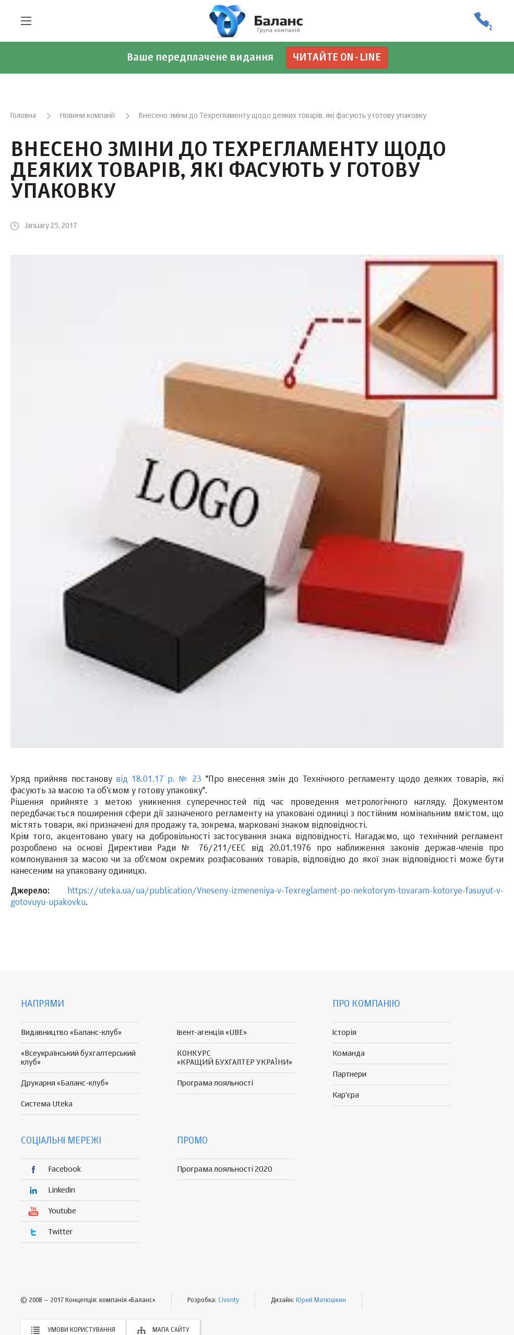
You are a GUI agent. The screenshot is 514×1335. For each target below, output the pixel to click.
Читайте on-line (337, 58)
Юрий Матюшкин (321, 1300)
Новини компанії (87, 116)
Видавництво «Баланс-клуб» (71, 1032)
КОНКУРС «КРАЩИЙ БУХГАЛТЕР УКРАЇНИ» (234, 1058)
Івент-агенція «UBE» (212, 1032)
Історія (344, 1032)
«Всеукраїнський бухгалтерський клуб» (78, 1058)
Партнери (349, 1074)
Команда (348, 1053)
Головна (23, 116)
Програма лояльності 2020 (224, 1169)
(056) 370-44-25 (483, 21)
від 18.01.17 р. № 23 (158, 780)
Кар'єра (345, 1095)
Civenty (228, 1300)
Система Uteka (47, 1104)
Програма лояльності (215, 1083)
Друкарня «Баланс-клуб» (65, 1083)
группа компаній (257, 21)
